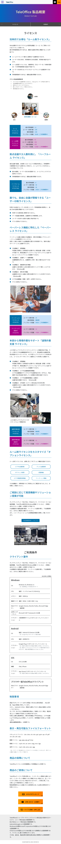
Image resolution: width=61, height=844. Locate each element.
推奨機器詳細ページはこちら (31, 520)
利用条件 (45, 24)
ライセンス (15, 24)
